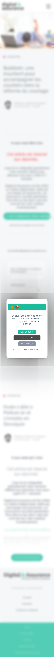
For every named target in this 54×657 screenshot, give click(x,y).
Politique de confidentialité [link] (27, 349)
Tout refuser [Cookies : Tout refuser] (26, 337)
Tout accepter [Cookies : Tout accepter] (27, 331)
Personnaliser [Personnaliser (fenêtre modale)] (27, 343)
